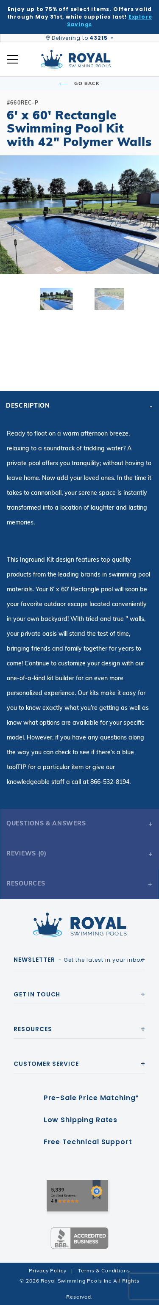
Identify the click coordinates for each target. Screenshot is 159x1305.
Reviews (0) (26, 853)
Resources (25, 883)
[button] (13, 228)
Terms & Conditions (104, 1270)
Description (28, 405)
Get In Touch (37, 994)
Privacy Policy (47, 1270)
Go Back (79, 83)
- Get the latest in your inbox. (79, 959)
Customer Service (46, 1063)
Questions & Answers (46, 823)
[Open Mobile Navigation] (12, 59)
